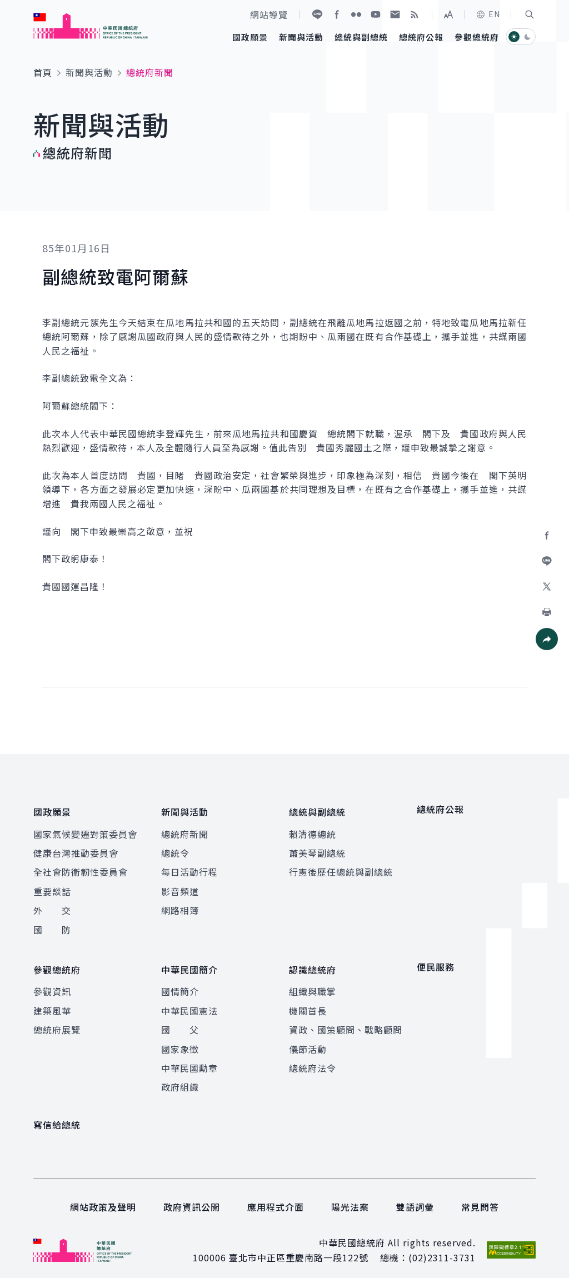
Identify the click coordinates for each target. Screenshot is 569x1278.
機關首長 (308, 1002)
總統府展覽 (57, 1020)
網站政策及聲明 (103, 1198)
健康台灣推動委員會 (75, 848)
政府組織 (180, 1078)
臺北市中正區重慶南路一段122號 (298, 1248)
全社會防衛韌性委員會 (80, 867)
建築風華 (52, 1002)
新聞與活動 (89, 72)
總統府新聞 (184, 829)
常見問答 (480, 1198)
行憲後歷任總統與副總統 (341, 867)
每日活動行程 (189, 867)
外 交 (52, 905)
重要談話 (52, 886)
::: (7, 6)
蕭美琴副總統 (317, 848)
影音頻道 (180, 886)
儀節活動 (308, 1040)
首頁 (42, 72)
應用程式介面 (275, 1198)
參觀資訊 (52, 982)
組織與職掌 (312, 982)
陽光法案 (350, 1198)
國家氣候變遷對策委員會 (85, 829)
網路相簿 (180, 905)
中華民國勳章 (189, 1059)
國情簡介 (180, 982)
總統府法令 (312, 1059)
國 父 (180, 1020)
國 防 (52, 925)
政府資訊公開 (191, 1198)
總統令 (175, 848)
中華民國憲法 (189, 1002)
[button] (529, 14)
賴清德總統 (312, 829)
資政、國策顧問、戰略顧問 (345, 1020)
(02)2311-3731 (442, 1248)
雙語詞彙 (415, 1198)
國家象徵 (180, 1040)
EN (488, 13)
